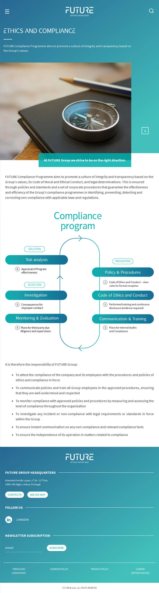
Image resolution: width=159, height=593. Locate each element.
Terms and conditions (19, 571)
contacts (14, 495)
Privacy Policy (100, 569)
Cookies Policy (59, 569)
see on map (37, 495)
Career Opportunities (140, 571)
